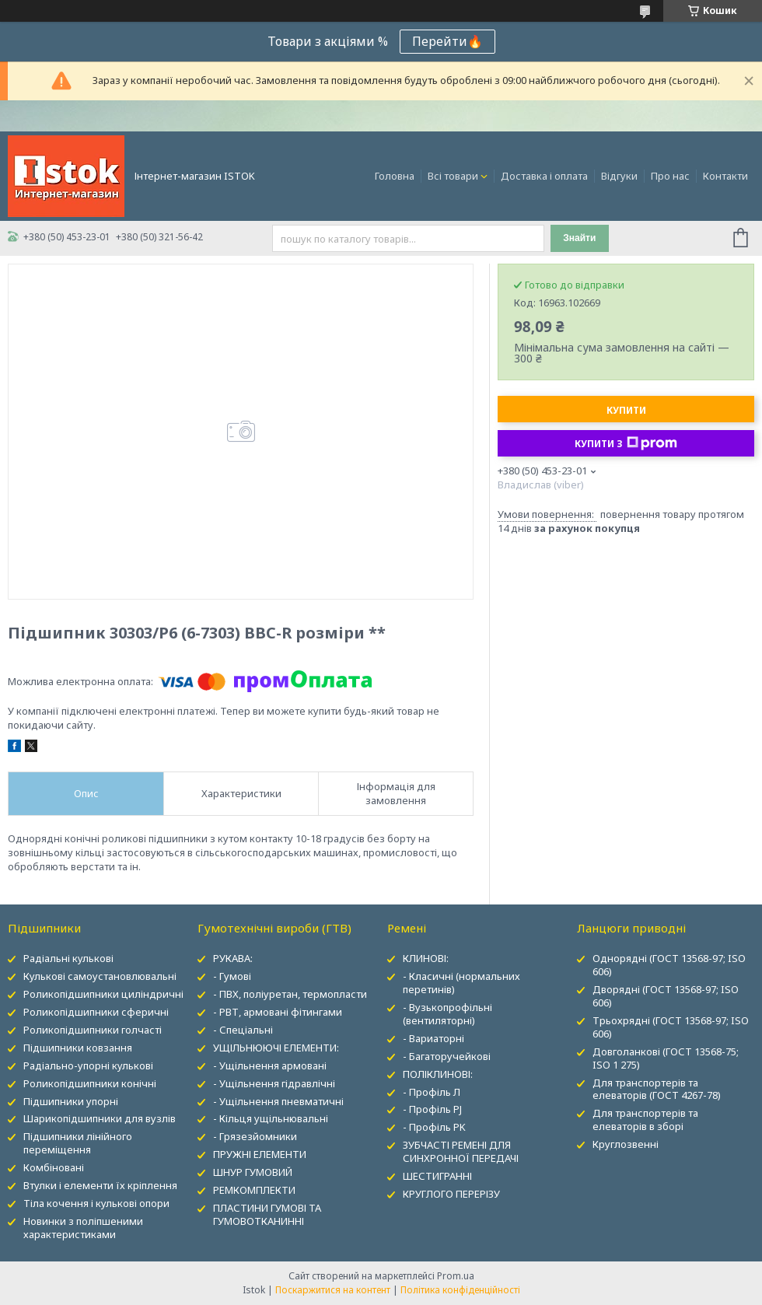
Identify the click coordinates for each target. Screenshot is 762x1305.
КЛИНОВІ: (426, 958)
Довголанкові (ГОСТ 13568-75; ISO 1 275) (665, 1058)
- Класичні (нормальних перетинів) (461, 982)
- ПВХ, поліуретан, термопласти (290, 994)
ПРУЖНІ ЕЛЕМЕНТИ (259, 1154)
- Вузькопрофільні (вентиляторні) (447, 1013)
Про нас (670, 176)
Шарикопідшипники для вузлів (99, 1118)
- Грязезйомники (255, 1136)
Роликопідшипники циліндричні (103, 994)
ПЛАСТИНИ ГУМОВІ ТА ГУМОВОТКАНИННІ (267, 1214)
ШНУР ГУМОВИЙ (252, 1172)
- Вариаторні (433, 1038)
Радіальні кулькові (68, 958)
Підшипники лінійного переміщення (77, 1142)
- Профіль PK (434, 1127)
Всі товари (453, 176)
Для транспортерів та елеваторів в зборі (645, 1119)
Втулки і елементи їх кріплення (100, 1185)
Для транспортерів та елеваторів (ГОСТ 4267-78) (656, 1089)
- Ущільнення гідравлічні (274, 1083)
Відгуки (619, 176)
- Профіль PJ (432, 1109)
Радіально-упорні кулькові (88, 1065)
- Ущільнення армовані (270, 1065)
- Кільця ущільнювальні (270, 1118)
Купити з (626, 443)
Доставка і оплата (544, 176)
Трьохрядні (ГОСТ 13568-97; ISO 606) (670, 1027)
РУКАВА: (233, 958)
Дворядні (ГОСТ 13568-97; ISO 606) (665, 995)
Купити (626, 410)
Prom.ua (455, 1275)
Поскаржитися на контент (332, 1289)
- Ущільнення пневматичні (278, 1101)
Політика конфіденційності (460, 1289)
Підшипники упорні (70, 1101)
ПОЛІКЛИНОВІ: (438, 1074)
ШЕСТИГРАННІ (437, 1176)
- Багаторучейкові (447, 1056)
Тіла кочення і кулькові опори (96, 1203)
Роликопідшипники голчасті (92, 1030)
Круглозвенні (625, 1144)
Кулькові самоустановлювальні (100, 976)
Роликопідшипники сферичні (96, 1012)
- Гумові (232, 976)
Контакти (725, 176)
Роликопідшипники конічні (89, 1083)
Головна (394, 176)
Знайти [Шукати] (579, 238)
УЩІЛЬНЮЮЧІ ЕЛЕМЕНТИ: (276, 1048)
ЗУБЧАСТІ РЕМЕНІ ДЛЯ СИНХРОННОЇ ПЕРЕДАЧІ (461, 1151)
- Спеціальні (243, 1030)
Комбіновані (53, 1167)
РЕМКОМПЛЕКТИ (254, 1190)
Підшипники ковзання (77, 1048)
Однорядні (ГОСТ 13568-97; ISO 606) (669, 964)
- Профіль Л (431, 1092)
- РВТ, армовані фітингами (277, 1012)
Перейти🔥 (447, 41)
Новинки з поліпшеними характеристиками (83, 1227)
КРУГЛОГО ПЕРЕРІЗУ (451, 1194)
